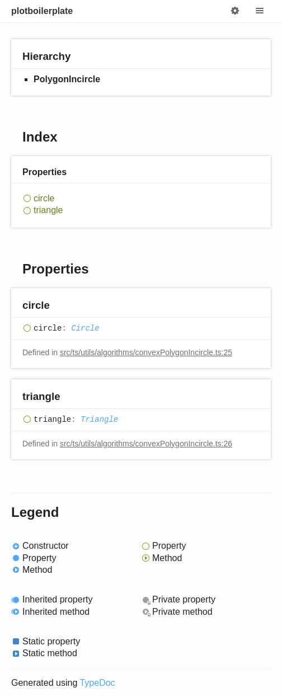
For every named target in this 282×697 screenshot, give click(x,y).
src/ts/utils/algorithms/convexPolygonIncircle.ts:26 (146, 443)
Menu (259, 11)
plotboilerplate (42, 11)
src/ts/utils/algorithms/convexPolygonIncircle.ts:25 (146, 352)
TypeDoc (97, 682)
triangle (48, 210)
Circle (85, 328)
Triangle (99, 419)
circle (44, 198)
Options (235, 11)
